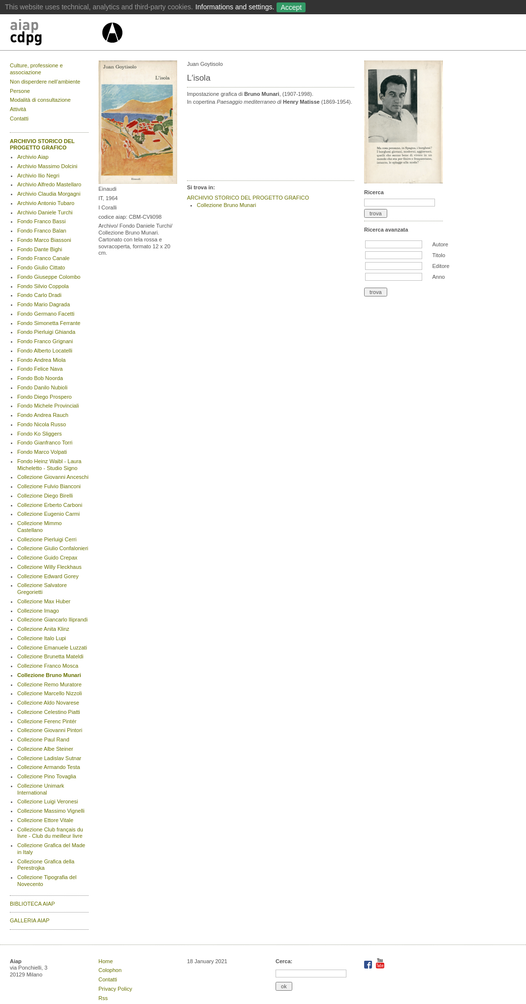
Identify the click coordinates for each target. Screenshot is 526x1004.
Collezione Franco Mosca (47, 666)
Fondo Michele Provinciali (48, 406)
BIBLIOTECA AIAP (32, 904)
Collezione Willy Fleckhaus (49, 567)
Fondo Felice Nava (39, 369)
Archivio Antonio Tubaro (45, 203)
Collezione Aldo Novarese (48, 703)
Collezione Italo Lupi (41, 638)
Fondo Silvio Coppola (43, 286)
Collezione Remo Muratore (49, 684)
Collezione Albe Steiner (45, 749)
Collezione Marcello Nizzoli (49, 693)
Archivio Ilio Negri (38, 175)
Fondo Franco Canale (43, 258)
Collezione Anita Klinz (43, 629)
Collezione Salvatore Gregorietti (42, 588)
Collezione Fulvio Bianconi (49, 486)
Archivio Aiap (33, 157)
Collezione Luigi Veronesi (47, 801)
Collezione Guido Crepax (47, 558)
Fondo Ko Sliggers (39, 434)
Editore (440, 266)
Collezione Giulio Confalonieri (52, 548)
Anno (438, 277)
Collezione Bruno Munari (49, 675)
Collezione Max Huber (43, 601)
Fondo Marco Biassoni (44, 240)
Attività (18, 109)
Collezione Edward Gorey (48, 576)
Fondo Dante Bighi (39, 249)
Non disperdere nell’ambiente (45, 82)
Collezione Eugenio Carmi (48, 514)
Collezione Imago (38, 611)
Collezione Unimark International (40, 789)
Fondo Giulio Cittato (41, 267)
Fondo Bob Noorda (40, 378)
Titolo (438, 255)
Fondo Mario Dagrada (43, 304)
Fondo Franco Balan (41, 231)
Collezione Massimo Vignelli (51, 811)
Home (105, 961)
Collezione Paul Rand (43, 739)
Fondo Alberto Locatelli (44, 351)
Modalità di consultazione (40, 100)
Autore (440, 244)
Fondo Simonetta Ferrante (48, 323)
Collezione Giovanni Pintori (49, 730)
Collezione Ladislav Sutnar (49, 758)
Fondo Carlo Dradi (39, 295)
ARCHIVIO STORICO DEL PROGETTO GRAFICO (42, 144)
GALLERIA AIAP (30, 920)
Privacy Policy (115, 989)
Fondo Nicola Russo (41, 424)
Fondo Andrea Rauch (42, 415)
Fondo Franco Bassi (41, 221)
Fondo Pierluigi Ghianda (46, 332)
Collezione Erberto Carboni (49, 505)
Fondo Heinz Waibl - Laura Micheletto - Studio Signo (49, 464)
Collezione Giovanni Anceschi (53, 477)
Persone (20, 91)
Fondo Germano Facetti (45, 314)
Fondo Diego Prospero (44, 397)
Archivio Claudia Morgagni (48, 194)
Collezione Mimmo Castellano (39, 526)
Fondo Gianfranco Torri (44, 442)
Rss (103, 998)
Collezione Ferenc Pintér (46, 721)
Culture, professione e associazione (36, 68)
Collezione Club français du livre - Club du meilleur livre (50, 833)
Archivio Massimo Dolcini (47, 166)
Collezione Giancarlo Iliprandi (52, 619)
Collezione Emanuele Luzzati (52, 647)
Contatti (19, 118)
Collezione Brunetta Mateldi (50, 656)
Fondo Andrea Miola (41, 360)
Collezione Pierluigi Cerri (46, 539)
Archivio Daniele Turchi (45, 212)
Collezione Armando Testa (48, 767)
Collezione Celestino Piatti (48, 712)
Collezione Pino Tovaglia (46, 776)
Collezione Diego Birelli (45, 496)
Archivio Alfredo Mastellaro (49, 184)
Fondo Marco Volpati (42, 452)
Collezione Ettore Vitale (45, 820)
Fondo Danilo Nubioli (42, 387)
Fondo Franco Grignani (45, 341)
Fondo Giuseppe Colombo (48, 277)
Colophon (110, 970)
